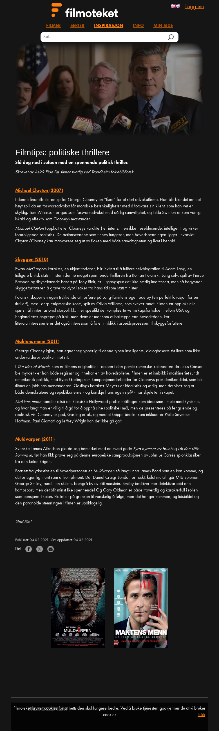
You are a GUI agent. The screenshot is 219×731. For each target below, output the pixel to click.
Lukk (201, 715)
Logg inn (194, 7)
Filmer (53, 26)
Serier (77, 26)
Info (138, 26)
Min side (163, 26)
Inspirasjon (108, 26)
